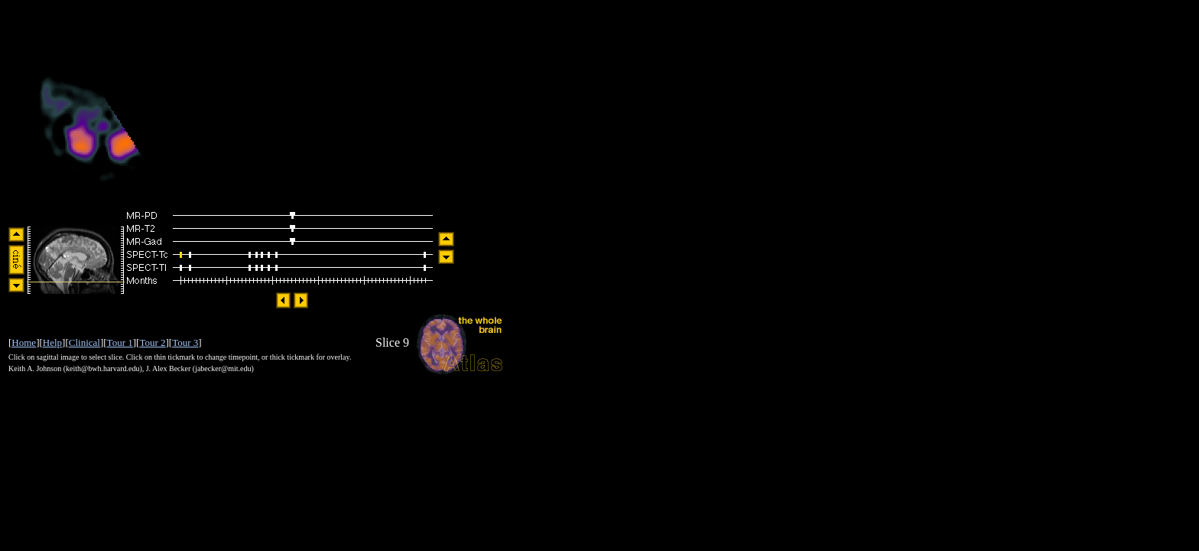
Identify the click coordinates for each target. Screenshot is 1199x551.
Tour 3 (185, 342)
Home (23, 342)
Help (52, 342)
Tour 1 (120, 342)
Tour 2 (152, 342)
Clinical (84, 342)
